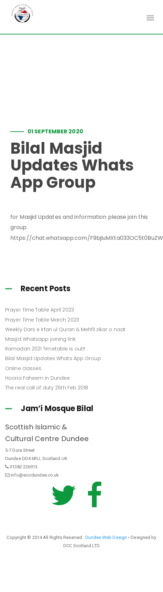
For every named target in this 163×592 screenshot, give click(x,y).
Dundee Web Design (106, 537)
